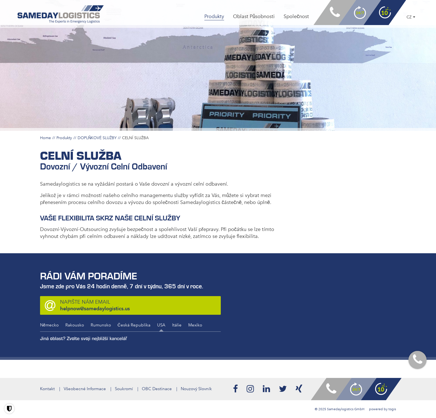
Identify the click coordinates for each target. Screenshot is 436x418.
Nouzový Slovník (196, 388)
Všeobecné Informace (85, 388)
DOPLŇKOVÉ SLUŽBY (97, 137)
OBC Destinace (157, 388)
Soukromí (124, 388)
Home (45, 137)
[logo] (61, 14)
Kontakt (47, 388)
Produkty (64, 137)
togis (392, 409)
